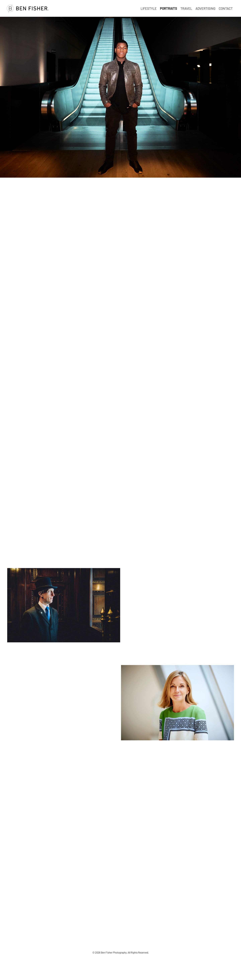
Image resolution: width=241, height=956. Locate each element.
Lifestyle (149, 8)
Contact (226, 8)
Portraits (168, 8)
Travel (186, 8)
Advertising (205, 8)
